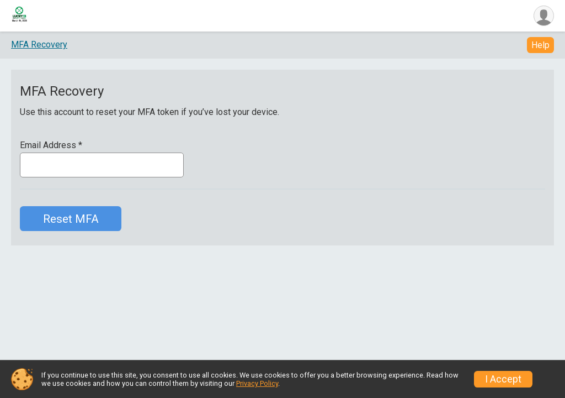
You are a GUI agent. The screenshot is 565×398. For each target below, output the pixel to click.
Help (540, 45)
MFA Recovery (39, 44)
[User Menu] (544, 16)
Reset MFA (71, 219)
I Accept (503, 379)
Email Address (51, 145)
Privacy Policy (257, 383)
